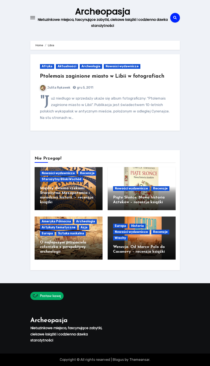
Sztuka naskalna (71, 233)
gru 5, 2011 (84, 87)
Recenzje (87, 173)
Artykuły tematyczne (58, 227)
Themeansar (139, 360)
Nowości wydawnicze (122, 66)
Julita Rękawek (55, 87)
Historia (137, 226)
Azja (84, 227)
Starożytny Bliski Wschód (61, 179)
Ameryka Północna (56, 221)
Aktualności (67, 66)
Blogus (118, 360)
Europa (47, 233)
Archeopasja (102, 12)
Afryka (47, 66)
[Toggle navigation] (32, 17)
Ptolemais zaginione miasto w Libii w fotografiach (102, 76)
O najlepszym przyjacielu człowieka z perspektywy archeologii (63, 247)
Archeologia (90, 66)
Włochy (120, 238)
